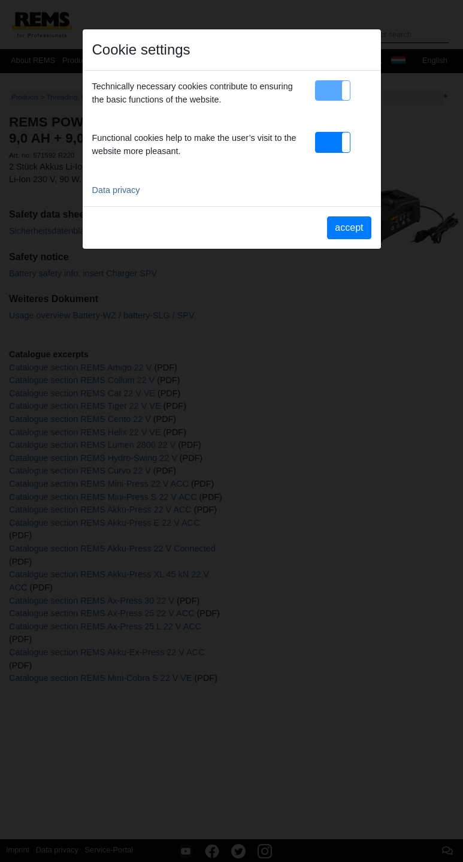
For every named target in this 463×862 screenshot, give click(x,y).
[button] (332, 90)
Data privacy (116, 190)
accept (349, 227)
